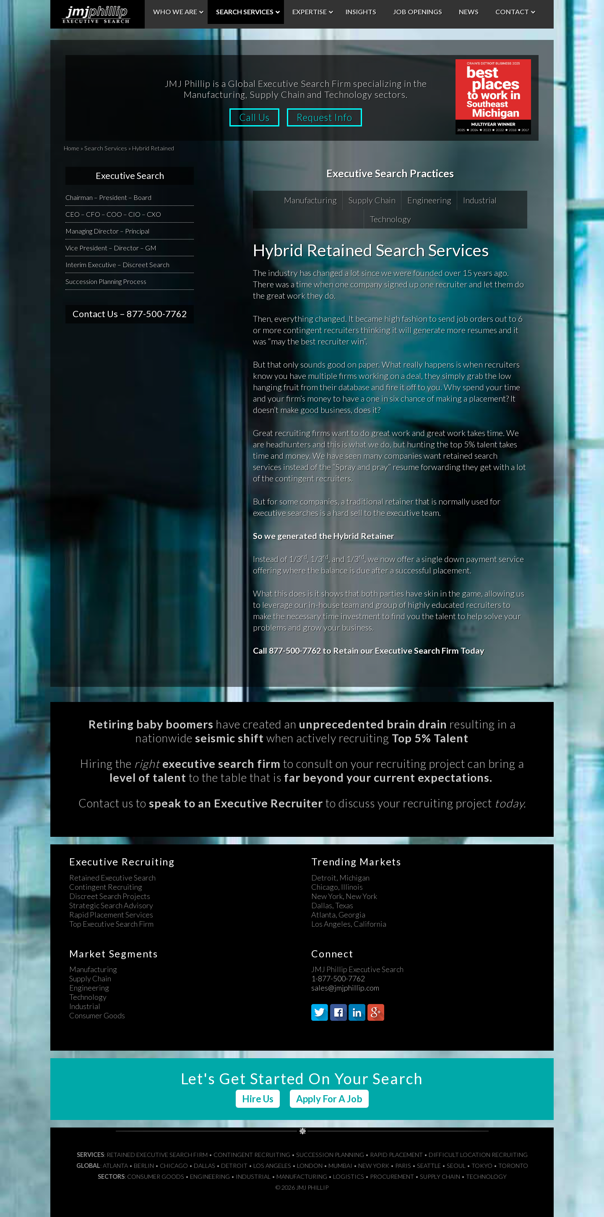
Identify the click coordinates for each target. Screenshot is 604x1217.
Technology (390, 219)
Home (71, 148)
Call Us (253, 117)
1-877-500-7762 (338, 978)
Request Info (326, 117)
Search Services (105, 148)
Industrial (480, 200)
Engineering (429, 200)
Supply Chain (372, 200)
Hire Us (257, 1098)
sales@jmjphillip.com (345, 987)
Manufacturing (310, 200)
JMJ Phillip (97, 14)
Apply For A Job (329, 1098)
